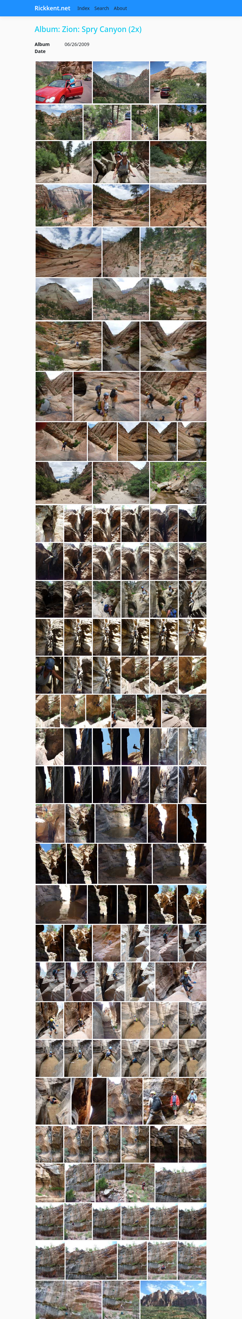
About (120, 8)
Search (101, 8)
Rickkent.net (52, 8)
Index (83, 8)
